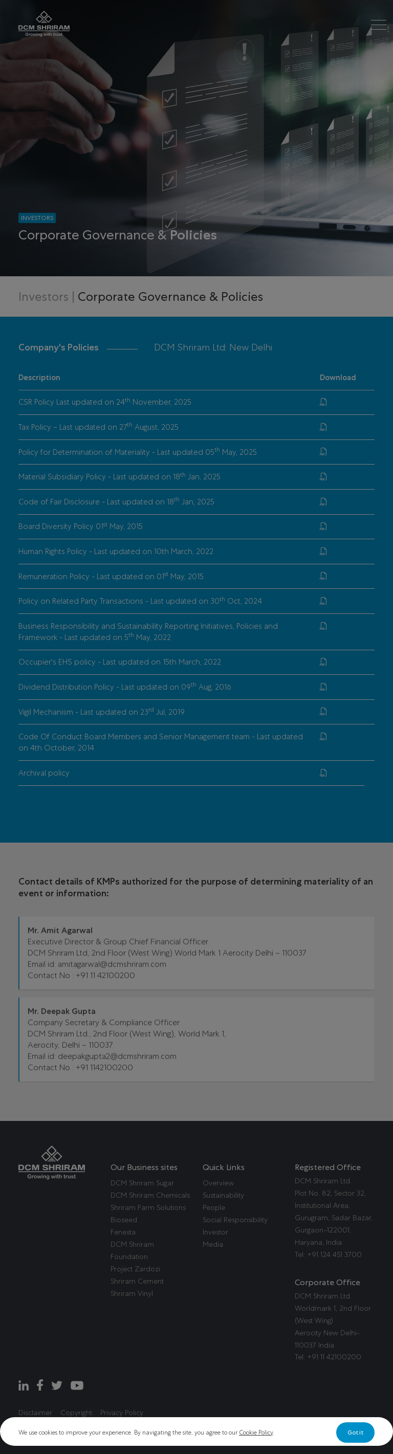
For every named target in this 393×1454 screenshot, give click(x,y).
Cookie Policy (256, 1432)
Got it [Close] (355, 1432)
